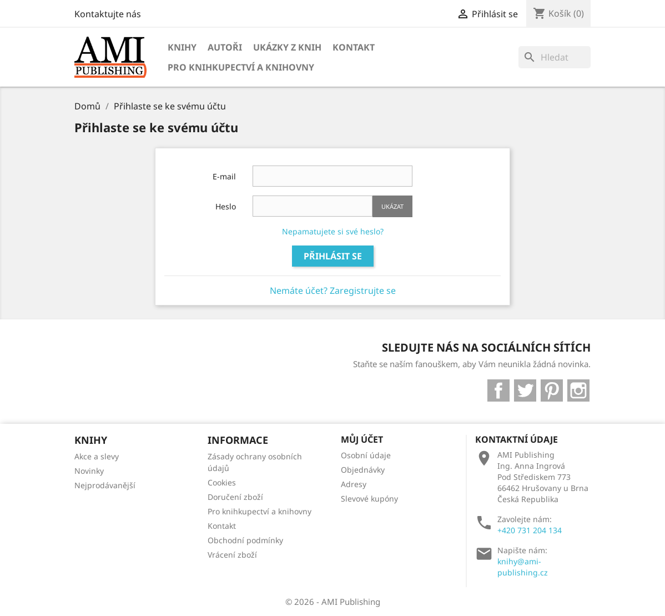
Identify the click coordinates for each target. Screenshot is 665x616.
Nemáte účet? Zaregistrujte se (333, 290)
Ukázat (392, 206)
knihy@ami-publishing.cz (522, 567)
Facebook (498, 390)
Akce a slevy (96, 456)
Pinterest (552, 390)
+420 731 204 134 (529, 530)
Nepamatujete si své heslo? (333, 231)
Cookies (222, 482)
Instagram (578, 390)
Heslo (225, 206)
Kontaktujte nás (107, 14)
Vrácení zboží (232, 554)
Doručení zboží (235, 497)
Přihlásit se (333, 256)
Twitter (525, 390)
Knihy (182, 47)
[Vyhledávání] (554, 57)
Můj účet (362, 439)
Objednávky (363, 469)
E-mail (224, 176)
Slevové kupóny (369, 498)
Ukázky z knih (287, 47)
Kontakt (353, 47)
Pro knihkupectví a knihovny (241, 67)
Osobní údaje (366, 455)
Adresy (353, 484)
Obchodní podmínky (245, 540)
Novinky (89, 470)
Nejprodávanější (104, 485)
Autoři (225, 47)
